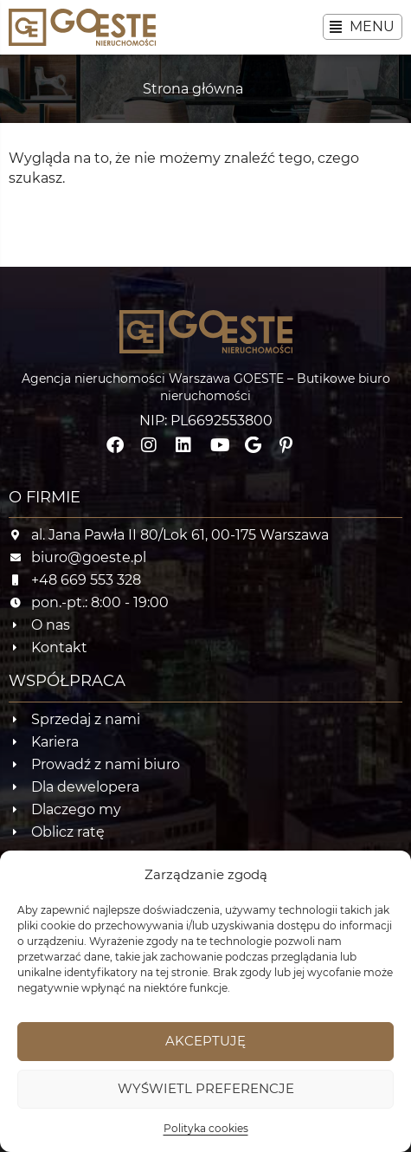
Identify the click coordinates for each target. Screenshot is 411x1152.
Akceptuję (205, 1040)
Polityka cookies (206, 1128)
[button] (362, 27)
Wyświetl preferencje (206, 1088)
